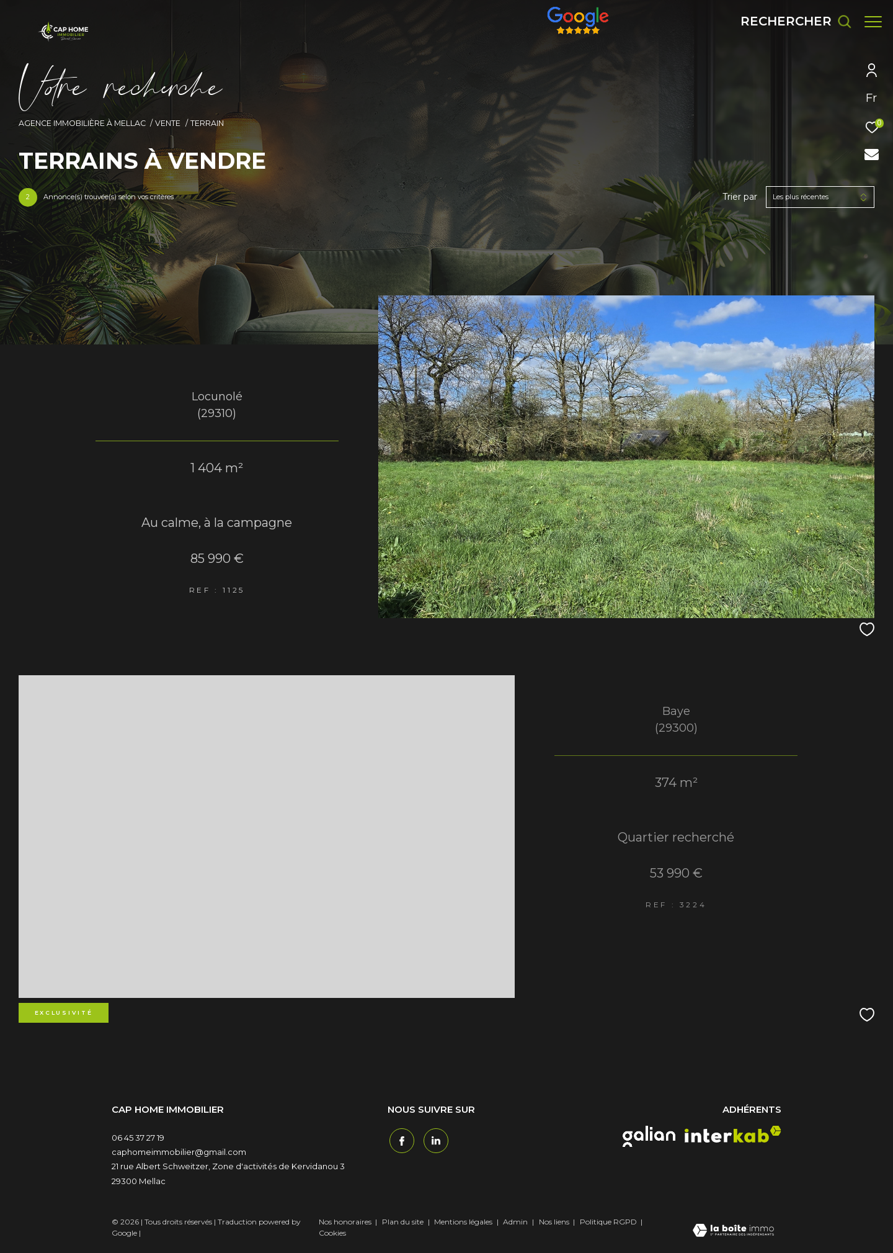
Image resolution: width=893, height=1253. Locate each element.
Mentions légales (464, 1221)
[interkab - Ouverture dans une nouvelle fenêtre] (733, 1134)
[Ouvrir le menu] (873, 21)
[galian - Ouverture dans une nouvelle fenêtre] (649, 1136)
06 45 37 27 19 (138, 1138)
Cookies (332, 1233)
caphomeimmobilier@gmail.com (179, 1152)
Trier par (739, 197)
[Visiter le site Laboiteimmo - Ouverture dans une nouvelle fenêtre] (733, 1231)
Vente (167, 123)
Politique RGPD (608, 1221)
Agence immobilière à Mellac (82, 123)
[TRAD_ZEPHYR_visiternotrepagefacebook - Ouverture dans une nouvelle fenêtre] (400, 1139)
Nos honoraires (345, 1221)
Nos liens (555, 1221)
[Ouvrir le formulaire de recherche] (789, 21)
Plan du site (403, 1221)
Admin (516, 1221)
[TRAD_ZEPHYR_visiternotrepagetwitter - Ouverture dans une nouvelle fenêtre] (434, 1139)
